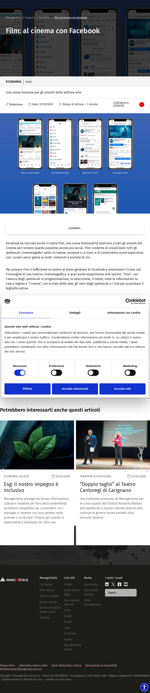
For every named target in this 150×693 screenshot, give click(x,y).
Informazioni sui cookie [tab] (123, 312)
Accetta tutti (122, 388)
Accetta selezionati (75, 388)
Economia (44, 17)
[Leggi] (65, 482)
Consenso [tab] (26, 312)
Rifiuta (27, 388)
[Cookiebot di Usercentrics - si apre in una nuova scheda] (128, 301)
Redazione (15, 104)
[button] (2, 470)
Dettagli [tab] (75, 312)
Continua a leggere (121, 104)
